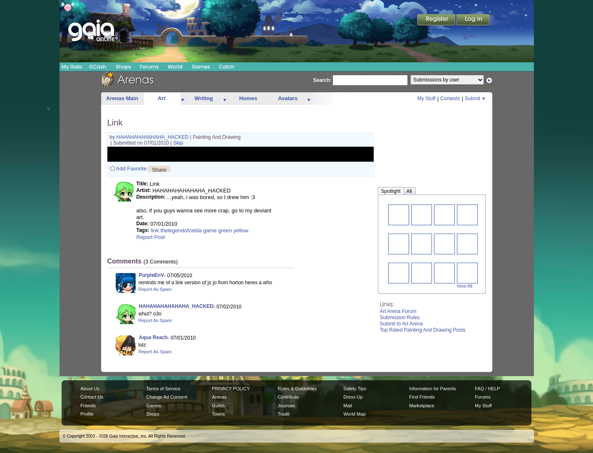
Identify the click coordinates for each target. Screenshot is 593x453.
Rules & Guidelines (297, 388)
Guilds (218, 405)
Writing (203, 98)
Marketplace (421, 405)
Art (162, 98)
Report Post (150, 237)
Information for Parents (432, 388)
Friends (88, 405)
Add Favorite (131, 168)
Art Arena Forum (398, 311)
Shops (123, 66)
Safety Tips (354, 388)
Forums (149, 66)
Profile (86, 413)
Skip (178, 143)
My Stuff (426, 98)
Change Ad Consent (166, 396)
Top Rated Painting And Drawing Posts (423, 330)
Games (201, 66)
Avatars (288, 98)
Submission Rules (400, 317)
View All (464, 285)
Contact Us (91, 396)
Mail (347, 405)
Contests (450, 98)
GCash (97, 66)
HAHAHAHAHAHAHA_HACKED (153, 137)
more (182, 99)
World (175, 66)
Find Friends (421, 396)
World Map (354, 413)
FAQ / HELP (487, 388)
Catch (226, 66)
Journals (286, 405)
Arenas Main (122, 98)
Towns (218, 413)
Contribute (288, 396)
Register (437, 20)
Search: (322, 80)
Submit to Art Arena (401, 324)
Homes (248, 98)
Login (473, 20)
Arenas (219, 396)
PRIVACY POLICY (231, 388)
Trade (283, 413)
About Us (89, 388)
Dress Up (352, 396)
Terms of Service (163, 388)
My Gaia (72, 66)
